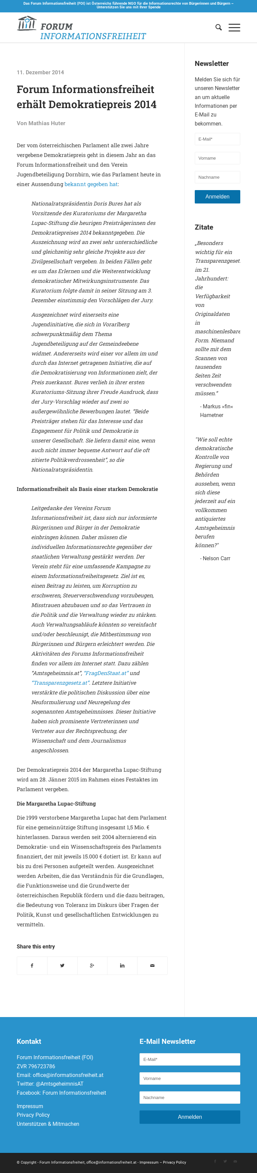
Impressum (30, 1107)
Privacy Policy (33, 1116)
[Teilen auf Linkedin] (122, 966)
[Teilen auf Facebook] (32, 966)
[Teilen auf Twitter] (62, 966)
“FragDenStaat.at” (105, 672)
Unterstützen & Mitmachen (48, 1125)
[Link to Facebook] (215, 1163)
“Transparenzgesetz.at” (60, 682)
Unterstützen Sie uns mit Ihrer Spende (129, 7)
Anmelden (217, 196)
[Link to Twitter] (225, 1163)
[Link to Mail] (235, 1163)
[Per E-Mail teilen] (152, 966)
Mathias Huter (46, 123)
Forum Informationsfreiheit (74, 1094)
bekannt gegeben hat (91, 183)
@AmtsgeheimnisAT (60, 1085)
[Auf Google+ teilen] (92, 966)
